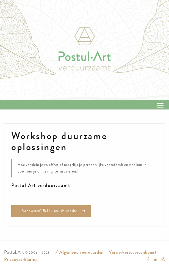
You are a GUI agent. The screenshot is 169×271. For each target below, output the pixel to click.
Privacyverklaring (21, 259)
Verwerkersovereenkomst (133, 252)
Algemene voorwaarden (79, 252)
